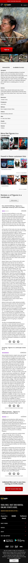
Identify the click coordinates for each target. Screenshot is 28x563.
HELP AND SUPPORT (13, 536)
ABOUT (13, 532)
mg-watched (23, 173)
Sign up (6, 49)
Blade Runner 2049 (23, 150)
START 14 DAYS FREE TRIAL (14, 489)
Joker (11, 150)
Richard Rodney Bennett (7, 114)
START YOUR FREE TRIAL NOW (14, 1)
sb (4, 349)
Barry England (4, 109)
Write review (14, 200)
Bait (1, 150)
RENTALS (13, 528)
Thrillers (2, 128)
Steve (16, 413)
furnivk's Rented (5, 186)
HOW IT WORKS (13, 523)
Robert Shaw (11, 109)
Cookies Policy (17, 558)
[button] (21, 5)
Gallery (25, 53)
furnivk (25, 189)
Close (14, 560)
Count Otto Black (19, 207)
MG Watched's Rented (6, 169)
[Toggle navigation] (2, 5)
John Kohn (3, 104)
